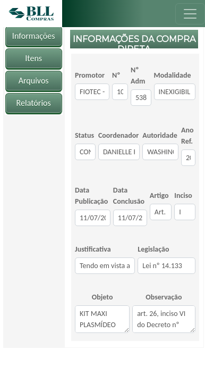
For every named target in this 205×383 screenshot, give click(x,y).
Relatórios (33, 103)
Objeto (102, 297)
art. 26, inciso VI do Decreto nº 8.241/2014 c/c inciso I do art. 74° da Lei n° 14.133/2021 (163, 319)
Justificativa (93, 249)
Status (84, 135)
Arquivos (34, 81)
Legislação (153, 249)
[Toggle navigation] (190, 13)
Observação (164, 297)
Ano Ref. (187, 136)
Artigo (159, 195)
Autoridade (159, 135)
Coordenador (118, 135)
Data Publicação (91, 196)
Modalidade (172, 75)
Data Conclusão (128, 196)
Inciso (183, 195)
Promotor (90, 75)
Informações (33, 36)
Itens (33, 58)
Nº (116, 75)
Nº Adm (138, 75)
